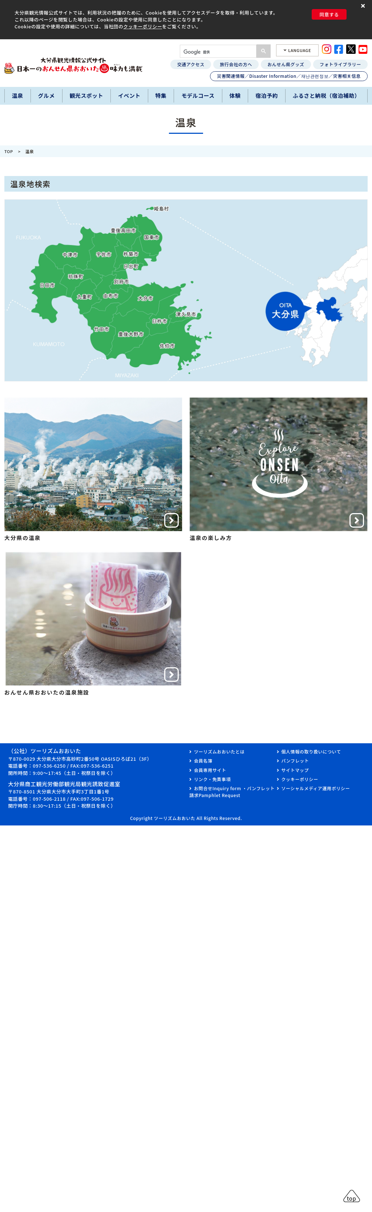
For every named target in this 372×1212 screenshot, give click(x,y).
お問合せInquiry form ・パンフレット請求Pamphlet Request (232, 791)
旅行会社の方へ (236, 64)
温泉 (17, 95)
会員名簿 (203, 760)
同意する (329, 14)
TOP (8, 151)
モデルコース (198, 95)
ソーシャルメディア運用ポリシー (315, 788)
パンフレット (295, 760)
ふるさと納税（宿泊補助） (326, 95)
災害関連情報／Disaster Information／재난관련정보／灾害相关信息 (289, 76)
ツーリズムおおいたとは (219, 751)
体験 (235, 95)
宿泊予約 (266, 95)
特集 (161, 95)
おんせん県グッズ (285, 64)
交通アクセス (190, 64)
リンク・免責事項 (212, 779)
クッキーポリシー (142, 26)
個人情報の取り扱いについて (311, 751)
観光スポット (87, 95)
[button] (364, 6)
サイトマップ (295, 770)
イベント (129, 95)
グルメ (46, 95)
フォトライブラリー (340, 64)
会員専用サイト (210, 770)
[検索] (217, 52)
